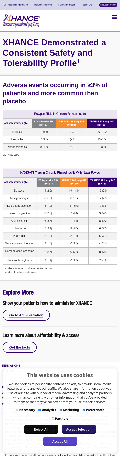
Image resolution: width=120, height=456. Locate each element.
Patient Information (66, 5)
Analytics (47, 410)
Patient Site (87, 5)
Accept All (60, 441)
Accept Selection (79, 429)
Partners (60, 418)
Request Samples (108, 5)
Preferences (93, 410)
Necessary (25, 410)
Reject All (41, 429)
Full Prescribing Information (15, 5)
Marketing (69, 410)
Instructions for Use (43, 5)
